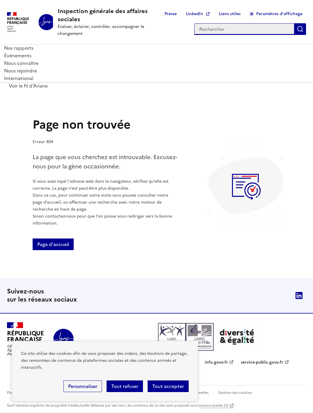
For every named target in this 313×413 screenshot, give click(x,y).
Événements (17, 55)
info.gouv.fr (216, 362)
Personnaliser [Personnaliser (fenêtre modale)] (82, 386)
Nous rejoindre (20, 70)
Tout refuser (124, 386)
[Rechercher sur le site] (244, 29)
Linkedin (299, 295)
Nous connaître (21, 63)
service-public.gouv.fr (262, 362)
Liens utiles (230, 14)
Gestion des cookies (235, 392)
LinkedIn (194, 14)
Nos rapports (18, 47)
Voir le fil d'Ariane (28, 85)
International (18, 78)
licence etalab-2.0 (213, 405)
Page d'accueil (53, 244)
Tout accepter (168, 386)
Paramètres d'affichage (279, 14)
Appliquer (300, 29)
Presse (171, 14)
